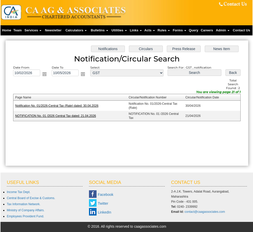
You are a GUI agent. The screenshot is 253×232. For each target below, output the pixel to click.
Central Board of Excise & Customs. (31, 198)
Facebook (105, 195)
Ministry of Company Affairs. (25, 210)
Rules (163, 30)
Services (33, 30)
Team (17, 30)
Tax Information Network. (23, 204)
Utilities (119, 30)
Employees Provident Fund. (25, 216)
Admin (222, 30)
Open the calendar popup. (45, 74)
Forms (179, 30)
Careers (207, 30)
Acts (149, 30)
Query (193, 30)
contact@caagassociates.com (205, 212)
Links (136, 30)
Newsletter (53, 30)
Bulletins (99, 30)
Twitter (103, 203)
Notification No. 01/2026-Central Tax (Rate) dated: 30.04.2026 (57, 106)
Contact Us (241, 30)
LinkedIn (104, 212)
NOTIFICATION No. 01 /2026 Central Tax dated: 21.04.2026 (56, 116)
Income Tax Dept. (18, 192)
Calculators (76, 30)
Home (6, 30)
